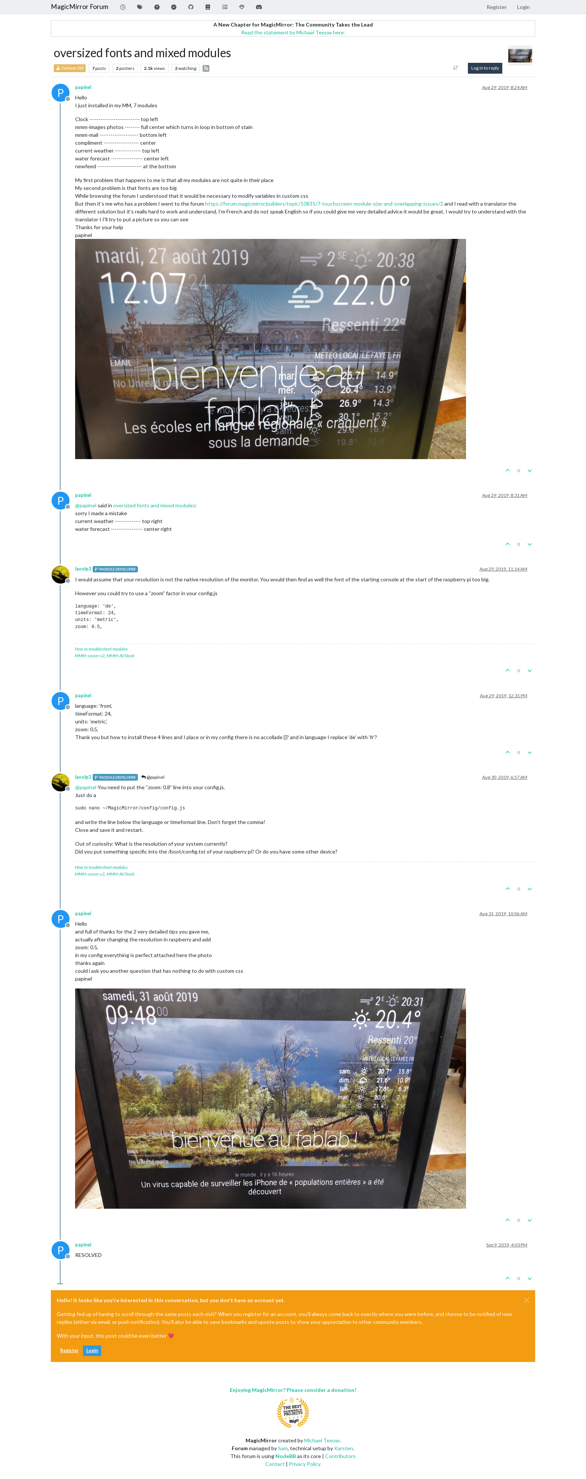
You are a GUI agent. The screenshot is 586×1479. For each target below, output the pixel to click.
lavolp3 (83, 569)
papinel (83, 87)
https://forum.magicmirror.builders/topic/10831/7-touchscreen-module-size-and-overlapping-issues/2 (324, 203)
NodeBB (285, 1456)
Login (92, 1350)
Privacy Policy (305, 1464)
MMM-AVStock (121, 655)
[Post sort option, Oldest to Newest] (456, 68)
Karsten (343, 1448)
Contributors (340, 1456)
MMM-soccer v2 (90, 655)
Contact (275, 1464)
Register (69, 1350)
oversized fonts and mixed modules (154, 505)
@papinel (152, 777)
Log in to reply (485, 68)
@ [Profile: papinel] (85, 505)
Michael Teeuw (322, 1440)
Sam (283, 1448)
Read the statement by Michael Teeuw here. (293, 32)
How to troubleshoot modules (101, 649)
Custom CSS (70, 68)
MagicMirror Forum (79, 6)
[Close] (526, 1300)
